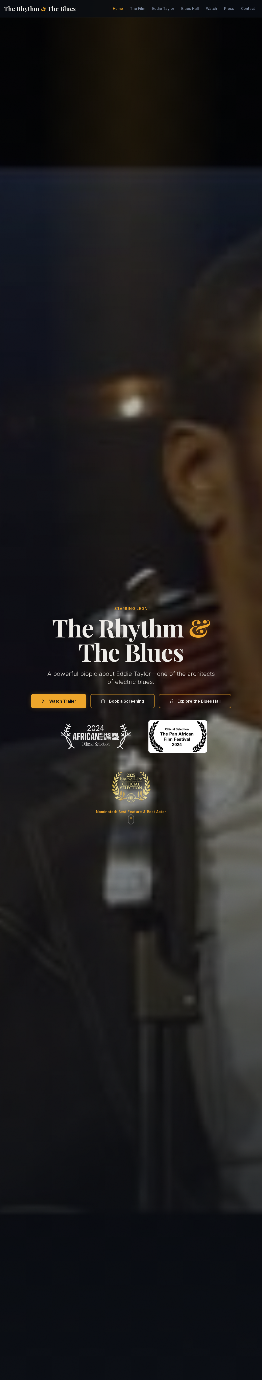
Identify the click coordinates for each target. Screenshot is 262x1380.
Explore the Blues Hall (195, 701)
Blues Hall (190, 8)
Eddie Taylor (163, 8)
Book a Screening (122, 701)
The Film (137, 8)
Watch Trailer (58, 701)
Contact (248, 8)
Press (229, 8)
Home (118, 9)
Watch (211, 8)
